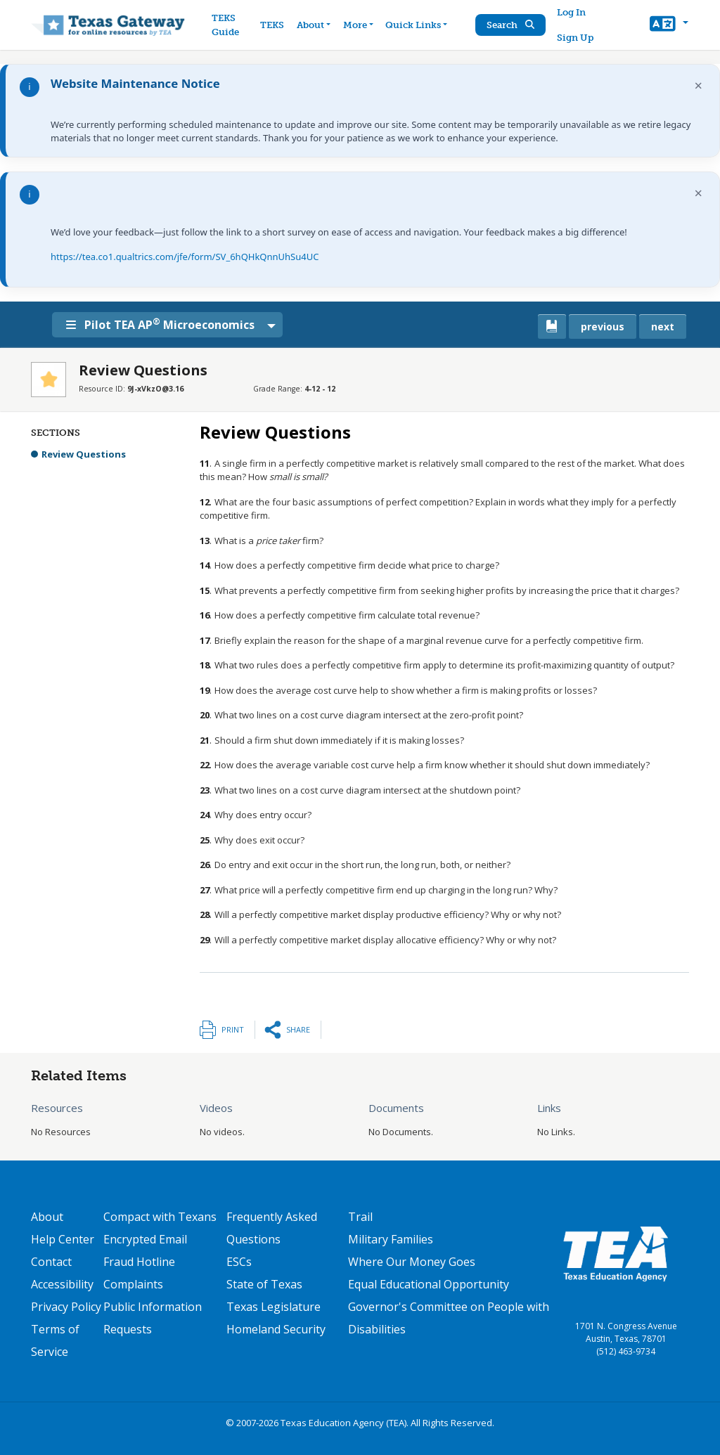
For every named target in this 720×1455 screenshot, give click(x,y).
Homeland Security (276, 1329)
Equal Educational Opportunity (428, 1284)
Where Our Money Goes (411, 1261)
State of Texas (264, 1284)
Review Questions (83, 454)
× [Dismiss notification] (698, 85)
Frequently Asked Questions (271, 1228)
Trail (360, 1216)
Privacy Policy (66, 1306)
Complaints (133, 1284)
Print (232, 1029)
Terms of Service (55, 1340)
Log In (572, 12)
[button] (669, 25)
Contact (51, 1261)
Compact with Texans (160, 1216)
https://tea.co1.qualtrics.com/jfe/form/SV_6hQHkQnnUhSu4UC (185, 256)
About (47, 1216)
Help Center (62, 1239)
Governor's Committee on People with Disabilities (448, 1318)
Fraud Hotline (139, 1261)
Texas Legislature (273, 1306)
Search (511, 25)
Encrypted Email (145, 1239)
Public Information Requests (152, 1318)
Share (298, 1029)
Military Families (390, 1239)
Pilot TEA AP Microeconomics (162, 324)
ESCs (239, 1261)
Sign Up (576, 37)
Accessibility (62, 1284)
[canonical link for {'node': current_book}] (552, 326)
